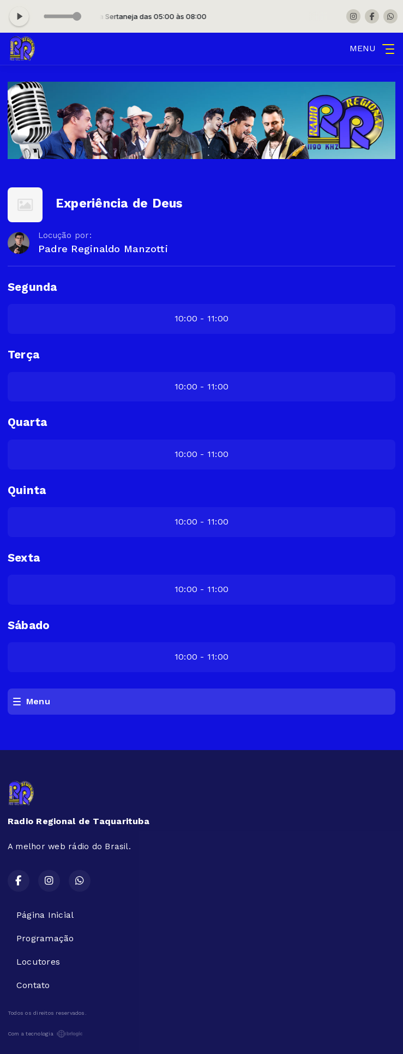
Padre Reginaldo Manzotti (103, 248)
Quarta (27, 422)
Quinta (27, 490)
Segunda (32, 287)
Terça (23, 354)
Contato (33, 985)
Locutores (38, 961)
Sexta (24, 557)
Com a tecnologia (45, 1034)
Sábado (29, 625)
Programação (45, 938)
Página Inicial (45, 915)
